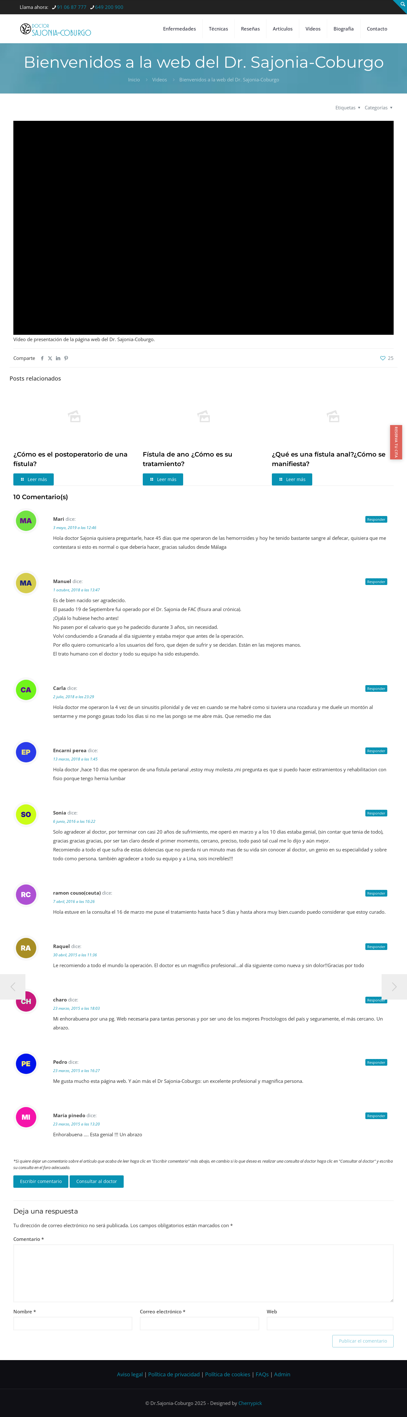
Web (272, 1311)
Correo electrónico (162, 1311)
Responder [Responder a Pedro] (376, 1062)
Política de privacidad (174, 1374)
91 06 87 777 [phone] (71, 7)
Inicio (134, 79)
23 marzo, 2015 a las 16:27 (76, 1070)
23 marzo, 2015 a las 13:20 (76, 1124)
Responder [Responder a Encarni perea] (376, 750)
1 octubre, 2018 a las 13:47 (76, 590)
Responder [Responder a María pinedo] (376, 1115)
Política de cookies (227, 1374)
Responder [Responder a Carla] (376, 688)
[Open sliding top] (400, 7)
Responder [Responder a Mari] (376, 519)
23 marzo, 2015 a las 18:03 (76, 1008)
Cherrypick (250, 1403)
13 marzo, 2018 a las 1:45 (75, 759)
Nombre (24, 1311)
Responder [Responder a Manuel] (376, 581)
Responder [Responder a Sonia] (376, 813)
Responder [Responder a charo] (376, 1000)
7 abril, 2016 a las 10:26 (74, 901)
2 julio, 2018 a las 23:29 (73, 696)
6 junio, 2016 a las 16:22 (74, 821)
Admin (282, 1374)
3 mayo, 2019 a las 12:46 (74, 527)
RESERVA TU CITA (396, 442)
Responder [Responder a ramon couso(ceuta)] (376, 893)
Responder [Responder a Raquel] (376, 946)
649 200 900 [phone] (109, 7)
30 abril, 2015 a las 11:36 (75, 955)
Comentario (28, 1239)
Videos (159, 79)
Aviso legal (130, 1374)
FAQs (262, 1374)
